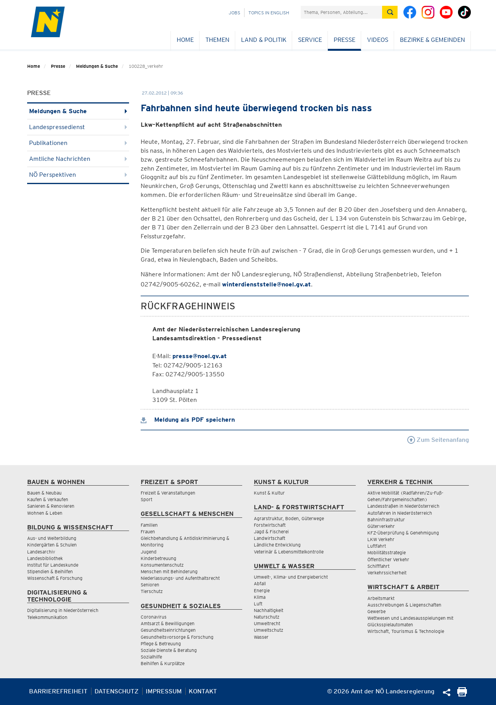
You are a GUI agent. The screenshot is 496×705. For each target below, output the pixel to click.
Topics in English (268, 13)
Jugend (149, 552)
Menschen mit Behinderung (169, 571)
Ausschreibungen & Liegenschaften (404, 605)
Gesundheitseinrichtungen (168, 630)
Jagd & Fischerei (271, 531)
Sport (146, 499)
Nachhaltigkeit (268, 610)
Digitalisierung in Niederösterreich (62, 610)
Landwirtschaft (269, 538)
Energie (262, 590)
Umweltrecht (267, 623)
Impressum (164, 691)
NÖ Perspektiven (78, 174)
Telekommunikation (47, 617)
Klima (259, 597)
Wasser (261, 637)
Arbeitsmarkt (380, 598)
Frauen (148, 531)
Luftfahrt (376, 546)
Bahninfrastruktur (386, 519)
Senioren (150, 585)
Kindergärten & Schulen (52, 545)
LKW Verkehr (380, 539)
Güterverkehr (381, 526)
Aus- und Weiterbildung (51, 538)
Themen (217, 39)
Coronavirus (154, 617)
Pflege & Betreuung (161, 643)
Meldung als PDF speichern (188, 419)
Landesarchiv (41, 552)
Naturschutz (266, 617)
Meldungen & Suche (97, 66)
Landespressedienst (78, 127)
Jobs (234, 13)
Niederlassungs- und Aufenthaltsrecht (180, 578)
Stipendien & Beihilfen (50, 571)
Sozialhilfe (151, 657)
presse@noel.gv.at (199, 356)
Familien (149, 525)
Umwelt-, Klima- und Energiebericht (291, 577)
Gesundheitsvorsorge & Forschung (177, 637)
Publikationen (78, 143)
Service (310, 39)
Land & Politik (263, 39)
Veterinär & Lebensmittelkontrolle (289, 552)
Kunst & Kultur (269, 493)
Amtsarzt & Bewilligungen (168, 623)
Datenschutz (117, 691)
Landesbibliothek (45, 558)
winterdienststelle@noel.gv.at (266, 284)
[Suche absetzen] (390, 12)
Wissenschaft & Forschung (55, 578)
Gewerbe (376, 611)
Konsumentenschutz (162, 565)
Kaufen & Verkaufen (47, 499)
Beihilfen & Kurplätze (162, 663)
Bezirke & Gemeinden (432, 39)
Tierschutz (152, 591)
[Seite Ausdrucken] (462, 694)
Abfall (260, 583)
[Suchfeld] (341, 12)
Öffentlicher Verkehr (388, 559)
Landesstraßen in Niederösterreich (403, 506)
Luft (258, 604)
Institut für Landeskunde (52, 565)
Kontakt (203, 691)
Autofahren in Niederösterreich (399, 513)
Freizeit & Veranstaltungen (168, 493)
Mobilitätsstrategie (386, 552)
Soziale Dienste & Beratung (169, 650)
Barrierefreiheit (58, 691)
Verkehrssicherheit (386, 573)
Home (185, 39)
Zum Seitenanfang (438, 439)
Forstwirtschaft (270, 525)
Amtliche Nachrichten (78, 158)
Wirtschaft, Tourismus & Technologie (405, 631)
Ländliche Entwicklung (277, 545)
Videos (377, 39)
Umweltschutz (268, 630)
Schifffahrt (378, 566)
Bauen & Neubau (44, 493)
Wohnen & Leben (44, 513)
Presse (344, 39)
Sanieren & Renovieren (50, 506)
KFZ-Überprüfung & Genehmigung (403, 533)
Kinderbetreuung (158, 558)
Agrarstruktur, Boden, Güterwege (289, 518)
